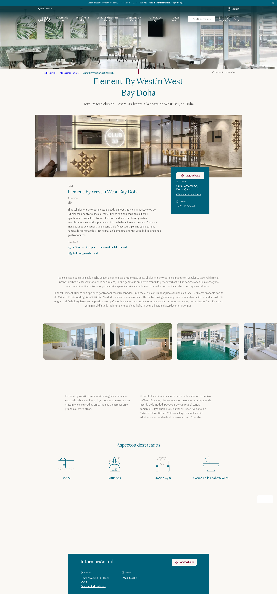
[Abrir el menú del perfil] (228, 19)
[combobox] (236, 19)
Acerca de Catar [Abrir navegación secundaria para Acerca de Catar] (62, 19)
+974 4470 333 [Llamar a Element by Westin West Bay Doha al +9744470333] (185, 206)
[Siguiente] (229, 370)
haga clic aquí (177, 2)
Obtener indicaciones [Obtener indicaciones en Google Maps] (93, 586)
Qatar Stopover (176, 19)
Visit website (184, 562)
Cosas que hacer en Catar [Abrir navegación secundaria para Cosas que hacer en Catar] (107, 19)
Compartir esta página (223, 72)
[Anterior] (217, 370)
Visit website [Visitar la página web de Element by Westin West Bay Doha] (190, 176)
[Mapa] (221, 19)
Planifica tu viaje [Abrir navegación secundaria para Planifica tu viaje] (82, 19)
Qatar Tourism (45, 8)
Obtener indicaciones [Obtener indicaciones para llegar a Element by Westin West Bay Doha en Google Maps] (188, 194)
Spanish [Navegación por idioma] (233, 9)
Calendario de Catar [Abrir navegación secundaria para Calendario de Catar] (133, 19)
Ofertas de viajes (155, 19)
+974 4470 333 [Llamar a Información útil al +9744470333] (130, 578)
